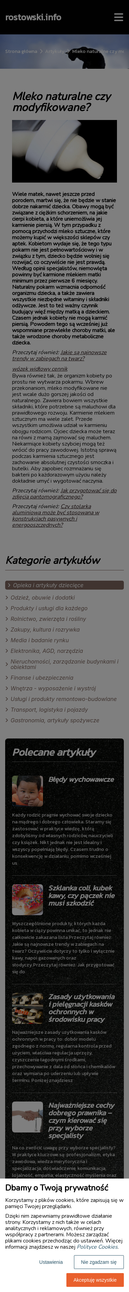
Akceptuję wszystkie (95, 1280)
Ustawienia (51, 1262)
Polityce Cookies (97, 1247)
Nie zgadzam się (99, 1262)
